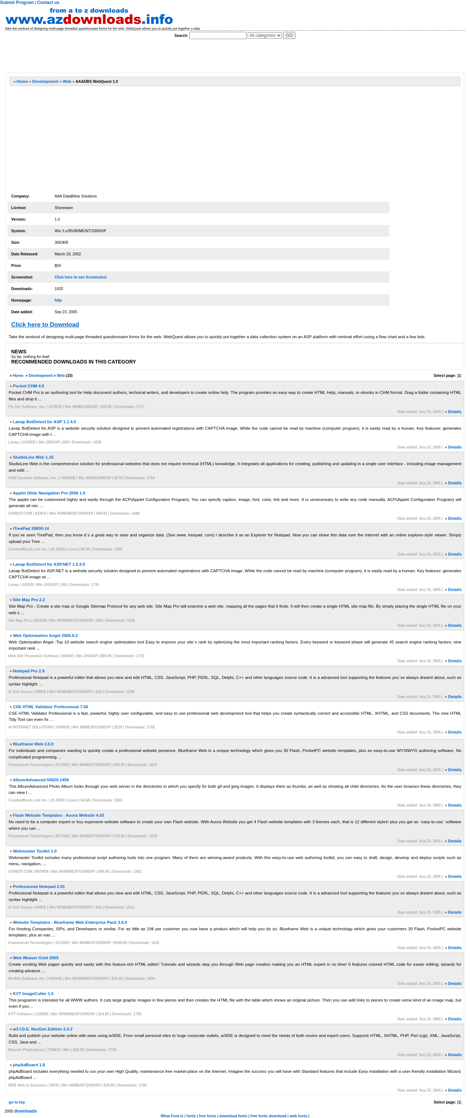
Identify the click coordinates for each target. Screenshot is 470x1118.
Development (45, 81)
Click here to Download (45, 324)
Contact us (48, 2)
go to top (17, 1102)
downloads (25, 1111)
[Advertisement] (137, 56)
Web (67, 81)
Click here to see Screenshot (81, 277)
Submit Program (17, 2)
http (58, 300)
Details (455, 411)
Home (22, 81)
